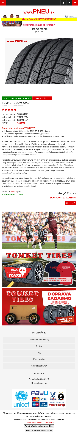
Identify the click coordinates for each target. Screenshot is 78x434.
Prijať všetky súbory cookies (39, 426)
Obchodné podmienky (39, 340)
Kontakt (39, 346)
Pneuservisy (39, 359)
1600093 (21, 123)
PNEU (39, 11)
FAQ (39, 353)
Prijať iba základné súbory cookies (39, 430)
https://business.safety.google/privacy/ (39, 422)
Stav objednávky (39, 366)
